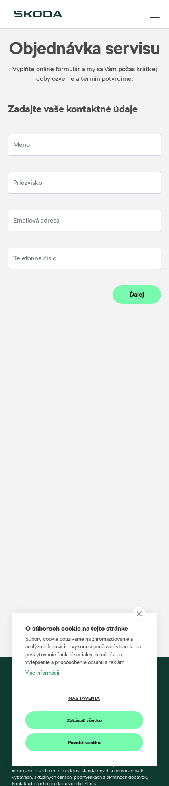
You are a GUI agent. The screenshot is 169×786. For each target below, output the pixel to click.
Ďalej (137, 295)
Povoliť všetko (84, 742)
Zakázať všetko (84, 720)
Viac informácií (42, 672)
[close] (139, 613)
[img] (38, 14)
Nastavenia (84, 698)
